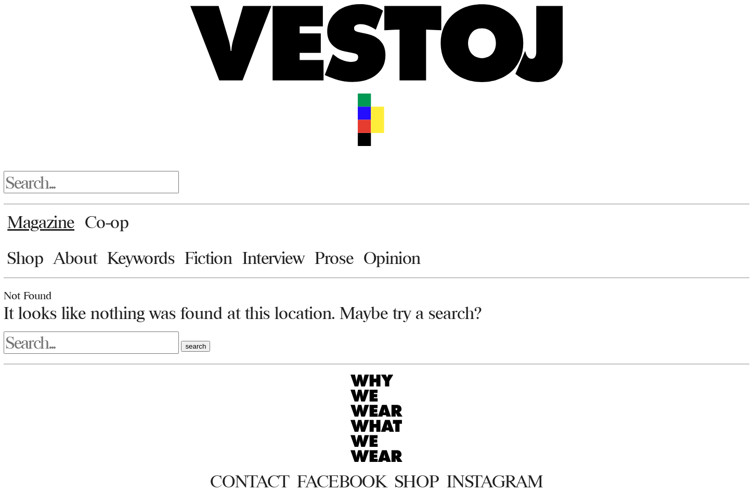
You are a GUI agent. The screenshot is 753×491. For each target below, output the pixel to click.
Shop (25, 257)
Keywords (141, 257)
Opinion (392, 257)
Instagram (494, 481)
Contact (249, 481)
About (75, 257)
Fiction (208, 257)
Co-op (107, 222)
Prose (334, 257)
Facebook (341, 481)
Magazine (40, 222)
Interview (273, 257)
